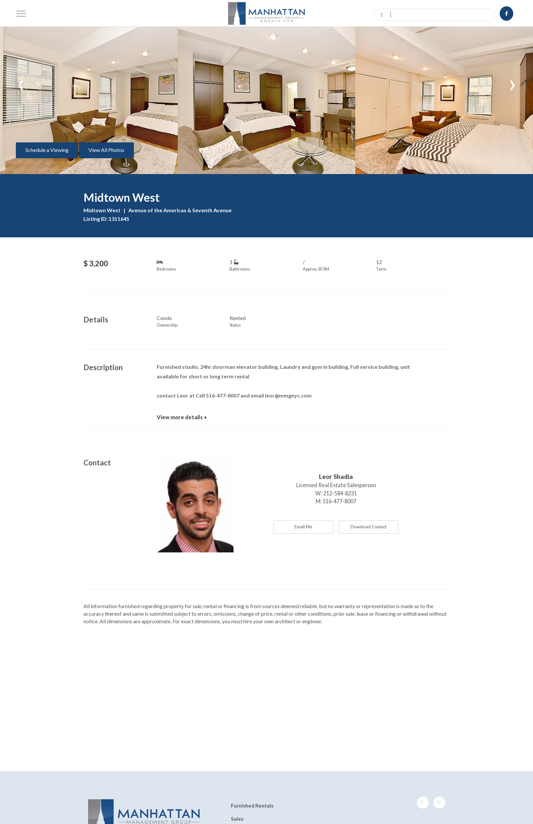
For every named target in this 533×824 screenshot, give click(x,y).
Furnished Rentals (252, 806)
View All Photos (106, 150)
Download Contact (369, 526)
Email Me (303, 526)
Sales (237, 819)
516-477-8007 (339, 501)
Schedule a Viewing (47, 150)
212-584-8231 (340, 493)
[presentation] (20, 82)
